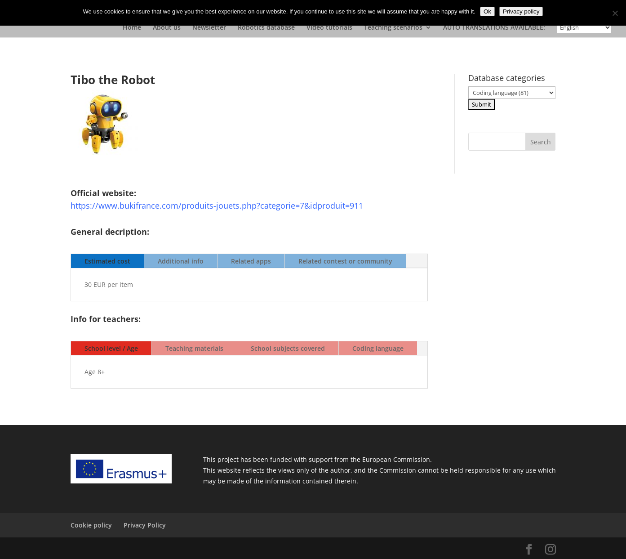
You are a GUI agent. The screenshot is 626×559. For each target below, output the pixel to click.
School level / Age (111, 348)
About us (167, 27)
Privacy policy (521, 11)
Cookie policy (91, 525)
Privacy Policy (145, 525)
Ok (487, 11)
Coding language (378, 348)
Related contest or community (345, 261)
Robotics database (266, 27)
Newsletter (209, 27)
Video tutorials (329, 27)
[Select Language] (584, 27)
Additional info (181, 261)
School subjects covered (288, 348)
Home (132, 27)
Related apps (251, 261)
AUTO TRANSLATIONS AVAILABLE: (494, 27)
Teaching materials (194, 348)
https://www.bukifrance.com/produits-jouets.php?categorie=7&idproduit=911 (217, 205)
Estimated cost (107, 261)
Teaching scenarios (393, 27)
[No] (614, 13)
